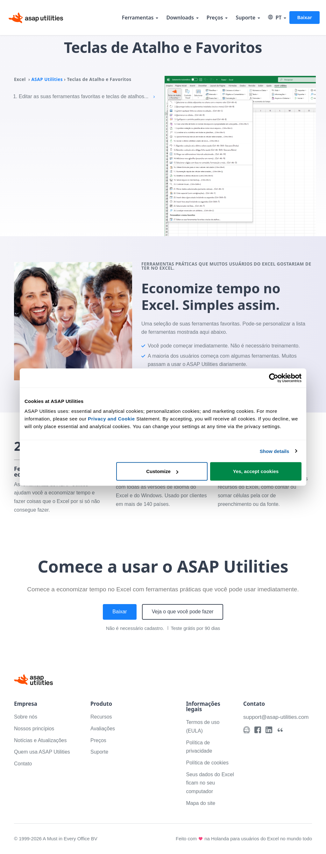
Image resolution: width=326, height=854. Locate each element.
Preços (215, 17)
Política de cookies (207, 762)
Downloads (180, 17)
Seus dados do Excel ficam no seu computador (210, 783)
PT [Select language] (274, 17)
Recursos (101, 716)
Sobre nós (25, 716)
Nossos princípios (34, 728)
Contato (23, 763)
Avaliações (102, 728)
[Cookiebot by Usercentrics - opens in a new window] (273, 378)
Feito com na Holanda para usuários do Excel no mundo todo (244, 839)
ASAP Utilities (47, 79)
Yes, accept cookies (256, 471)
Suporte (245, 17)
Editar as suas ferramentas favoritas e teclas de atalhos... (87, 96)
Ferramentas (138, 17)
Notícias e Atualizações (40, 740)
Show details (274, 451)
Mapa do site (200, 803)
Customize (162, 471)
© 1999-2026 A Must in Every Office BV (55, 838)
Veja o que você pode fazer (183, 611)
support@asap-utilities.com (275, 717)
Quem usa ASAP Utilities (42, 752)
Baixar (304, 17)
